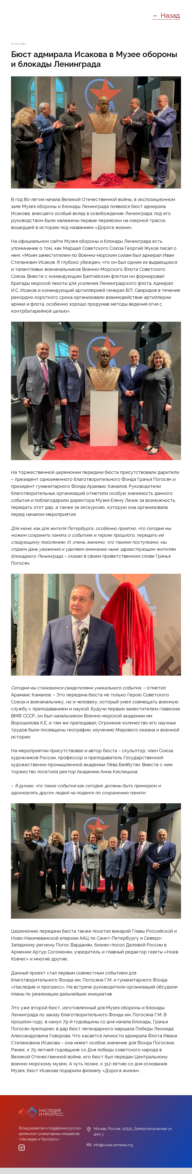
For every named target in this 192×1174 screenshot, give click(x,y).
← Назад (166, 15)
